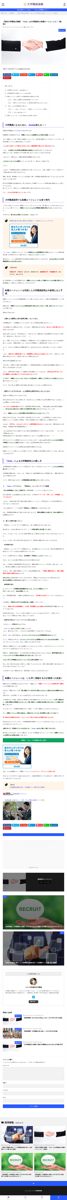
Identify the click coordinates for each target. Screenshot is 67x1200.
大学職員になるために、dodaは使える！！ (17, 90)
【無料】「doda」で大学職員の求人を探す (33, 740)
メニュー (42, 1197)
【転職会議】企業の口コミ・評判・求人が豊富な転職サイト (24, 800)
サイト (4, 1097)
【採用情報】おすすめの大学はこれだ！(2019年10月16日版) (42, 1018)
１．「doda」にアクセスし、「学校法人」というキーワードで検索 (27, 109)
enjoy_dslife (21, 130)
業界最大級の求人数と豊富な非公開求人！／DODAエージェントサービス (31, 220)
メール (5, 1090)
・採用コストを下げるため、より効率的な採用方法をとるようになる (27, 103)
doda (31, 125)
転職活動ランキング (20, 794)
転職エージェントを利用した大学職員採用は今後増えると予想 (22, 96)
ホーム (8, 1197)
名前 (4, 1082)
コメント (6, 1065)
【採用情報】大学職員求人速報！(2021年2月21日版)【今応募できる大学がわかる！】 (49, 1175)
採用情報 (11, 13)
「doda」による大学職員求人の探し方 (16, 106)
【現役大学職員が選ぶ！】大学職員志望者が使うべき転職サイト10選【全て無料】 (16, 1148)
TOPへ (58, 1197)
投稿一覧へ (33, 1001)
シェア (25, 1197)
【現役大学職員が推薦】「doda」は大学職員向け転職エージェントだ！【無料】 (37, 13)
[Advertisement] (33, 853)
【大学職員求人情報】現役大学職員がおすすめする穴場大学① (43, 1044)
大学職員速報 (38, 1190)
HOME (5, 13)
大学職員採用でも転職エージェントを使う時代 (18, 93)
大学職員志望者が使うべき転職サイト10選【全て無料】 (27, 787)
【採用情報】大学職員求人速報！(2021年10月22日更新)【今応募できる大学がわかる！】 (16, 1175)
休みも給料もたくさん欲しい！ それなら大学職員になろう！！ (33, 9)
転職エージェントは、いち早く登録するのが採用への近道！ (21, 115)
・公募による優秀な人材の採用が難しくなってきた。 (23, 100)
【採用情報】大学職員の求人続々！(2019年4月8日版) (40, 1031)
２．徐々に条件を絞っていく (17, 112)
